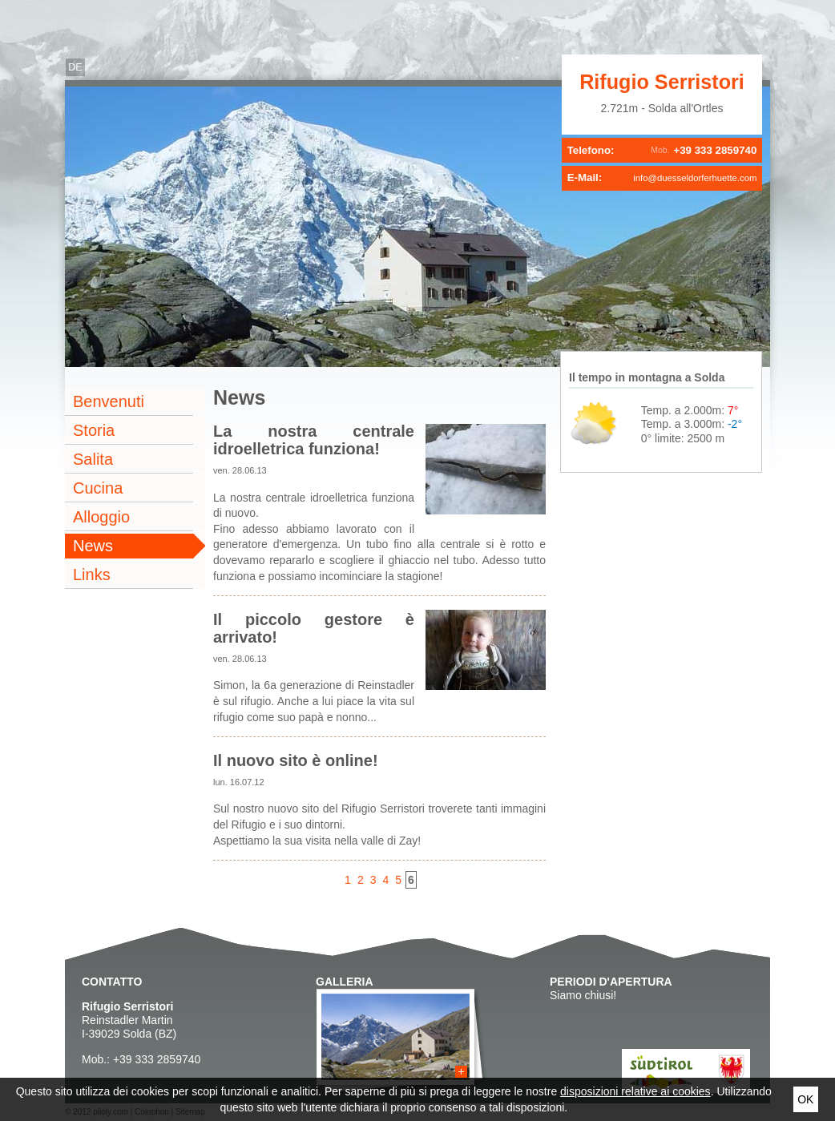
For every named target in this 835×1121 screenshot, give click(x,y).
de (75, 67)
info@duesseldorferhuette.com (694, 178)
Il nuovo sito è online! (295, 760)
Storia (94, 430)
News (93, 545)
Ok (805, 1099)
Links (92, 574)
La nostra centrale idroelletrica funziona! (313, 440)
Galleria (344, 981)
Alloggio (101, 517)
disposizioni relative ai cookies (635, 1091)
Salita (93, 459)
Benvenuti (108, 401)
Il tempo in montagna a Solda (646, 377)
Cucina (98, 488)
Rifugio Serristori (661, 82)
